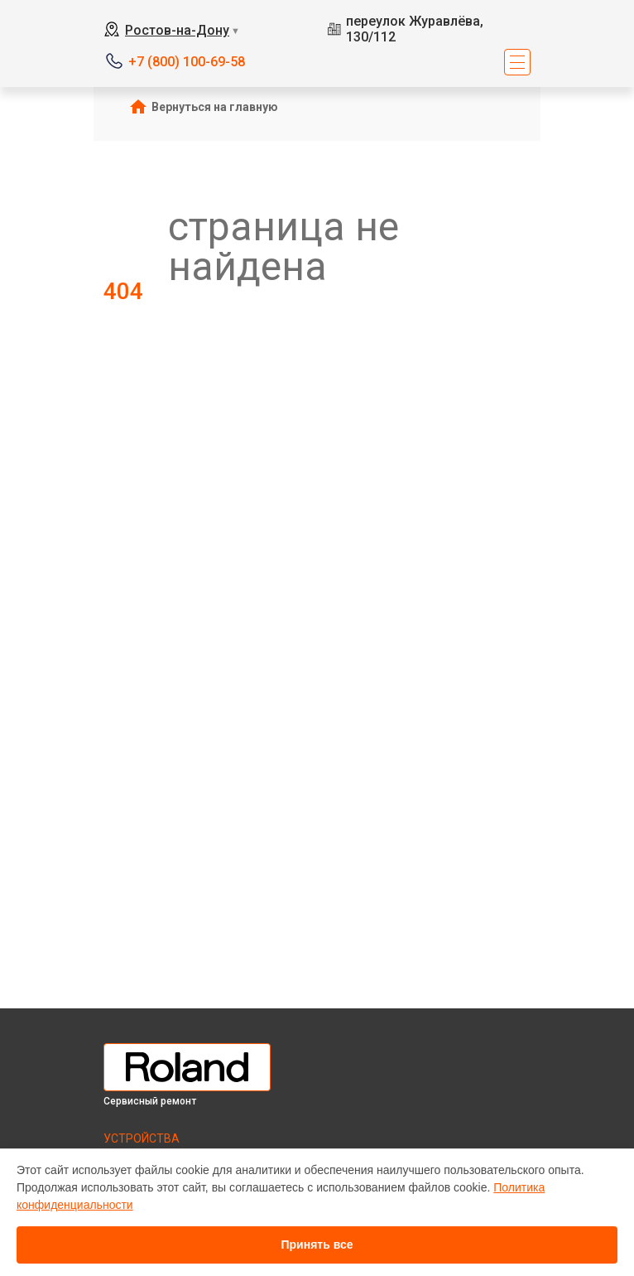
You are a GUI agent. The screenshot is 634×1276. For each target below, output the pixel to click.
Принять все (317, 1244)
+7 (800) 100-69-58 (186, 62)
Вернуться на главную (214, 107)
